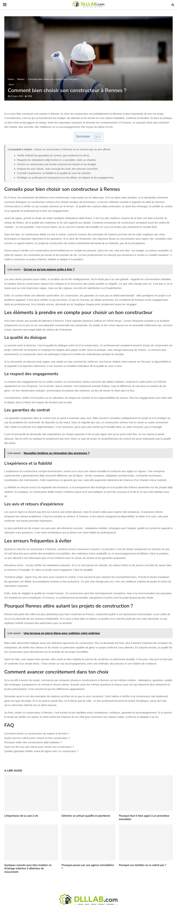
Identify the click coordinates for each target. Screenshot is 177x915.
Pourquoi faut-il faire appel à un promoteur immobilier (144, 817)
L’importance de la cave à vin (21, 816)
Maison (11, 85)
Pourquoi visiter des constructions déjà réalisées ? (33, 742)
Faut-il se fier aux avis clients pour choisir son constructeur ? (39, 746)
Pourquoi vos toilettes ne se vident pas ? (142, 865)
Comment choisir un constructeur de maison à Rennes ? (36, 733)
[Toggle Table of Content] (96, 137)
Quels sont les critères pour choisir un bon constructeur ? (37, 738)
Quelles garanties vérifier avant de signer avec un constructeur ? (41, 751)
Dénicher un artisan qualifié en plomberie (86, 816)
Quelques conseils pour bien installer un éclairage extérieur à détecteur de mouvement (28, 868)
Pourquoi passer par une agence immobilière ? (88, 866)
